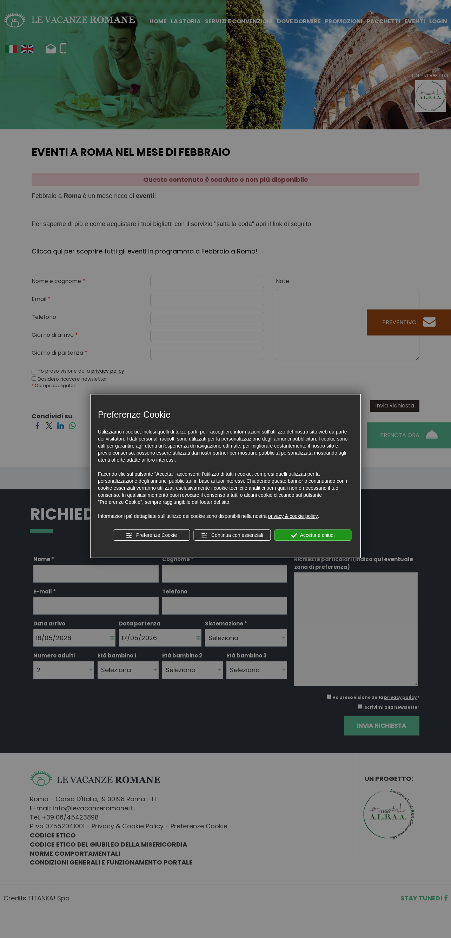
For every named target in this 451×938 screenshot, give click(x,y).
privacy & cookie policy (293, 516)
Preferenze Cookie (151, 535)
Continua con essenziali (232, 535)
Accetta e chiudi (313, 535)
